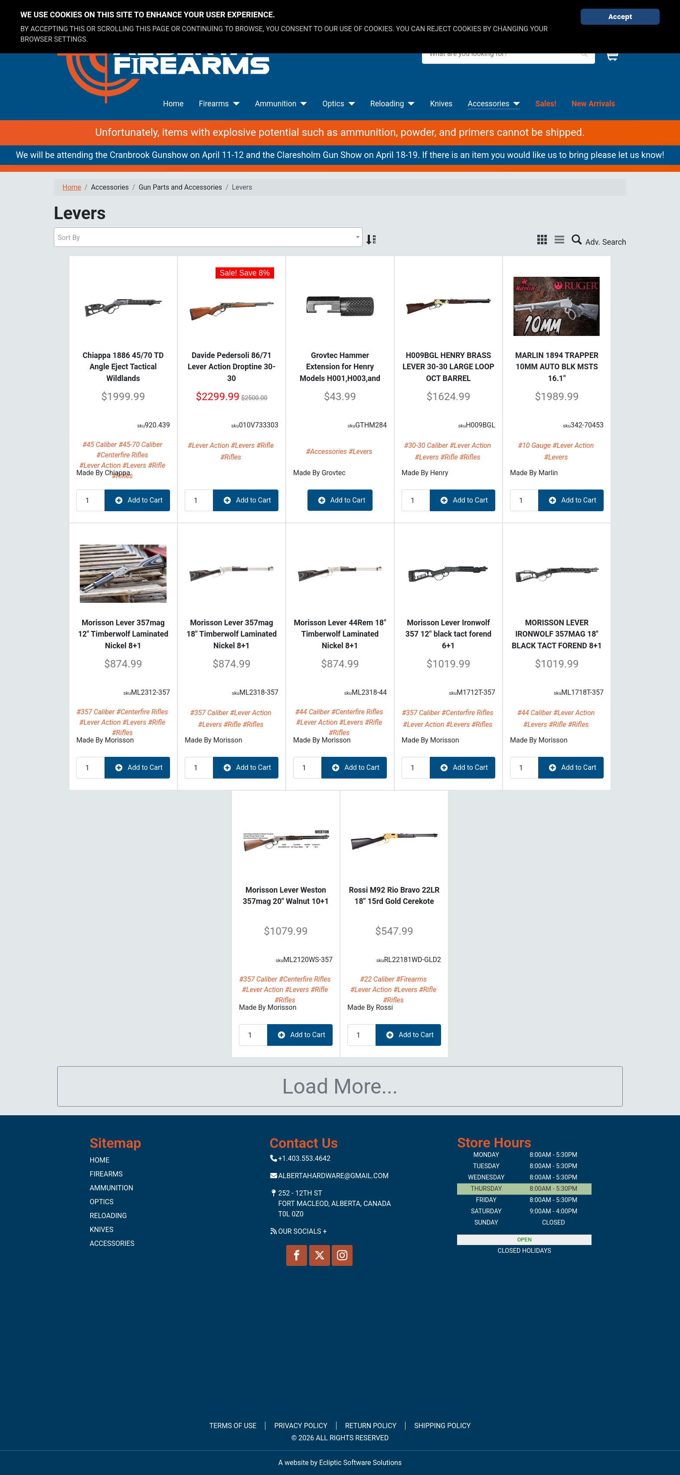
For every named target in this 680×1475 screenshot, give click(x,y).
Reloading (387, 103)
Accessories (488, 103)
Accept (620, 16)
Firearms (214, 103)
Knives (441, 103)
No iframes (340, 1337)
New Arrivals (593, 103)
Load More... (340, 1086)
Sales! (546, 103)
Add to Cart (137, 500)
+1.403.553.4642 (304, 1158)
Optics (333, 103)
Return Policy (370, 1426)
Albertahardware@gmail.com (333, 1176)
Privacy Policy (300, 1426)
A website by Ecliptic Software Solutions (340, 1463)
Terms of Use (233, 1426)
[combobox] (208, 237)
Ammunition (276, 103)
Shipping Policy (442, 1426)
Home (173, 103)
